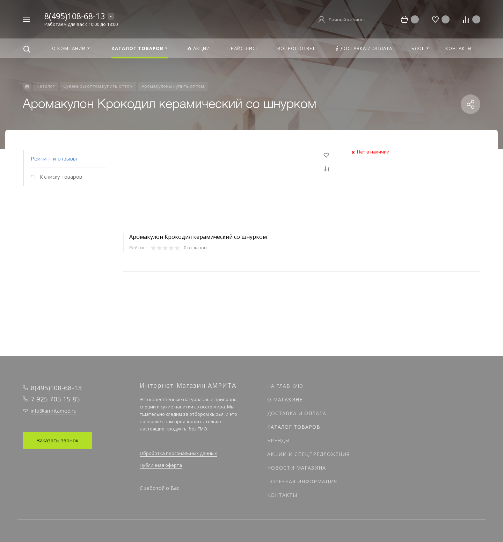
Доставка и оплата (296, 413)
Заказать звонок (57, 440)
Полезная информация (302, 481)
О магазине (284, 399)
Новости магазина (296, 467)
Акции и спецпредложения (308, 454)
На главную (285, 386)
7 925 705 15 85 (55, 399)
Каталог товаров (293, 426)
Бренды (278, 440)
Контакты (282, 495)
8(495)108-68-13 (74, 16)
